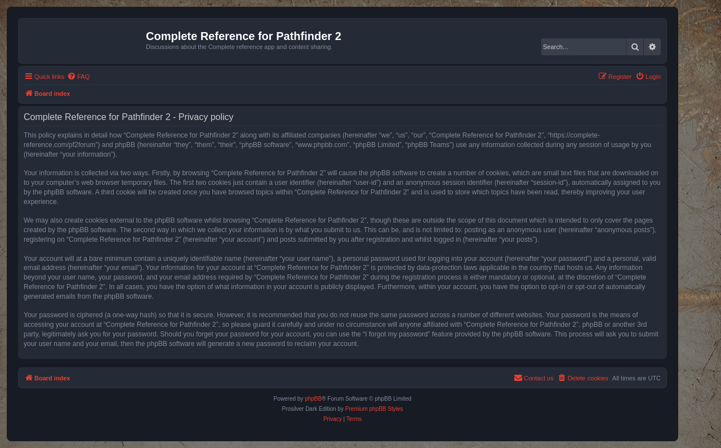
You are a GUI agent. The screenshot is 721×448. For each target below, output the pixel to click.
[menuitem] (78, 76)
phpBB (313, 399)
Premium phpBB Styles (374, 409)
